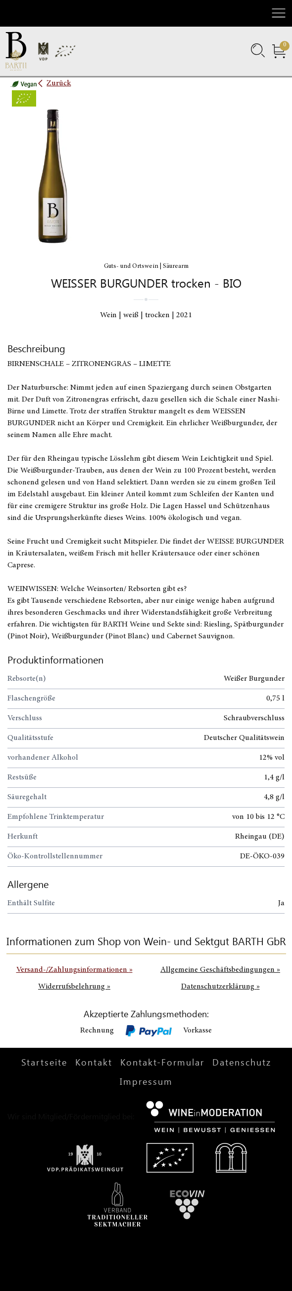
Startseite (44, 1062)
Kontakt (93, 1062)
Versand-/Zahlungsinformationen (74, 970)
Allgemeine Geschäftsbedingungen (220, 970)
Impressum (146, 1081)
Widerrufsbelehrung (74, 987)
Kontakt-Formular (162, 1062)
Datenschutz (241, 1062)
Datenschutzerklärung (220, 987)
